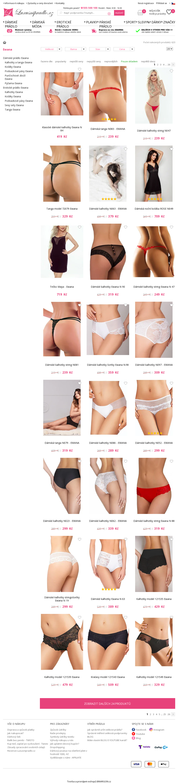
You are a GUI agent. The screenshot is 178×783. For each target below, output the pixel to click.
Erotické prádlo (64, 24)
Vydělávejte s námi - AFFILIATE (65, 757)
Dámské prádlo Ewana (16, 58)
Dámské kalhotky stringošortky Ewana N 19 (62, 599)
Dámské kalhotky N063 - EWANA (108, 208)
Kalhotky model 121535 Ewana (153, 599)
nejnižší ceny (76, 61)
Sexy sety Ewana (14, 105)
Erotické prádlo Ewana (15, 87)
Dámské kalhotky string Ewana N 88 (153, 521)
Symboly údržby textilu (62, 736)
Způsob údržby (58, 729)
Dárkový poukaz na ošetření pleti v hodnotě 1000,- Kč (68, 752)
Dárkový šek (14, 736)
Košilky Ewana (13, 66)
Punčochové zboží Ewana (15, 77)
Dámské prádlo (11, 24)
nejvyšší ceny (94, 61)
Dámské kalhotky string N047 (154, 130)
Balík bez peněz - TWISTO (20, 740)
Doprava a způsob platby (20, 729)
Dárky (156, 22)
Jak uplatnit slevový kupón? (64, 743)
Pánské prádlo (105, 24)
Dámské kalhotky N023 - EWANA (62, 521)
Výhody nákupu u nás (61, 740)
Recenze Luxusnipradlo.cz (21, 750)
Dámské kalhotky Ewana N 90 (108, 286)
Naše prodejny (58, 733)
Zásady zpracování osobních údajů (26, 747)
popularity (60, 61)
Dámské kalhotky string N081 (62, 364)
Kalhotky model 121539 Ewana (61, 677)
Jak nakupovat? (15, 733)
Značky (169, 22)
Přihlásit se (161, 3)
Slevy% (144, 22)
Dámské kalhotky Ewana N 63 (108, 599)
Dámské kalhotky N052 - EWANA (154, 442)
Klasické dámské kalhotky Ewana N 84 (62, 129)
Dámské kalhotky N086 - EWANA (108, 442)
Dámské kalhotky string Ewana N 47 (153, 286)
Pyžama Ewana (13, 83)
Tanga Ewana (12, 109)
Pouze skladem (129, 61)
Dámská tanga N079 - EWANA (62, 442)
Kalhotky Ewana (14, 92)
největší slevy (148, 61)
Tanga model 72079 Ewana (61, 208)
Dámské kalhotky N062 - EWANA (108, 521)
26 (169, 64)
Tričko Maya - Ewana (62, 286)
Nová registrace (146, 3)
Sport (131, 22)
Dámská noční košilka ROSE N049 (154, 208)
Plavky (91, 22)
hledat (119, 12)
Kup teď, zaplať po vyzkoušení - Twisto (27, 743)
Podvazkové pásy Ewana (19, 71)
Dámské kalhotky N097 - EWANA (154, 364)
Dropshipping (57, 747)
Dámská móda (38, 24)
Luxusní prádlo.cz (28, 12)
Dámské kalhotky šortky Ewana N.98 (108, 364)
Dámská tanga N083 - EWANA (107, 128)
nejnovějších (111, 61)
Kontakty (60, 3)
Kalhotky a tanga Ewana (18, 62)
